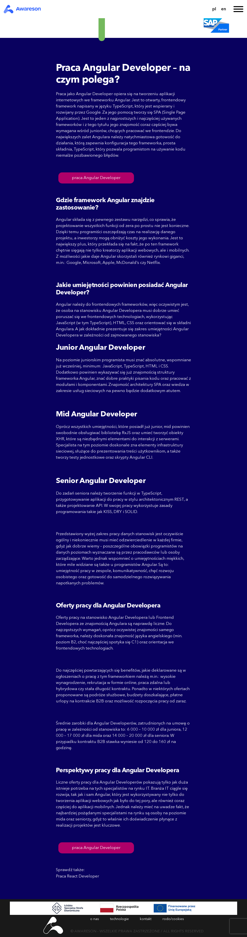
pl (214, 9)
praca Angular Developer (96, 178)
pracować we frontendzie (150, 131)
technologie (119, 919)
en (223, 9)
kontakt (145, 919)
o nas (94, 919)
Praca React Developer (77, 876)
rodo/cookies (173, 919)
